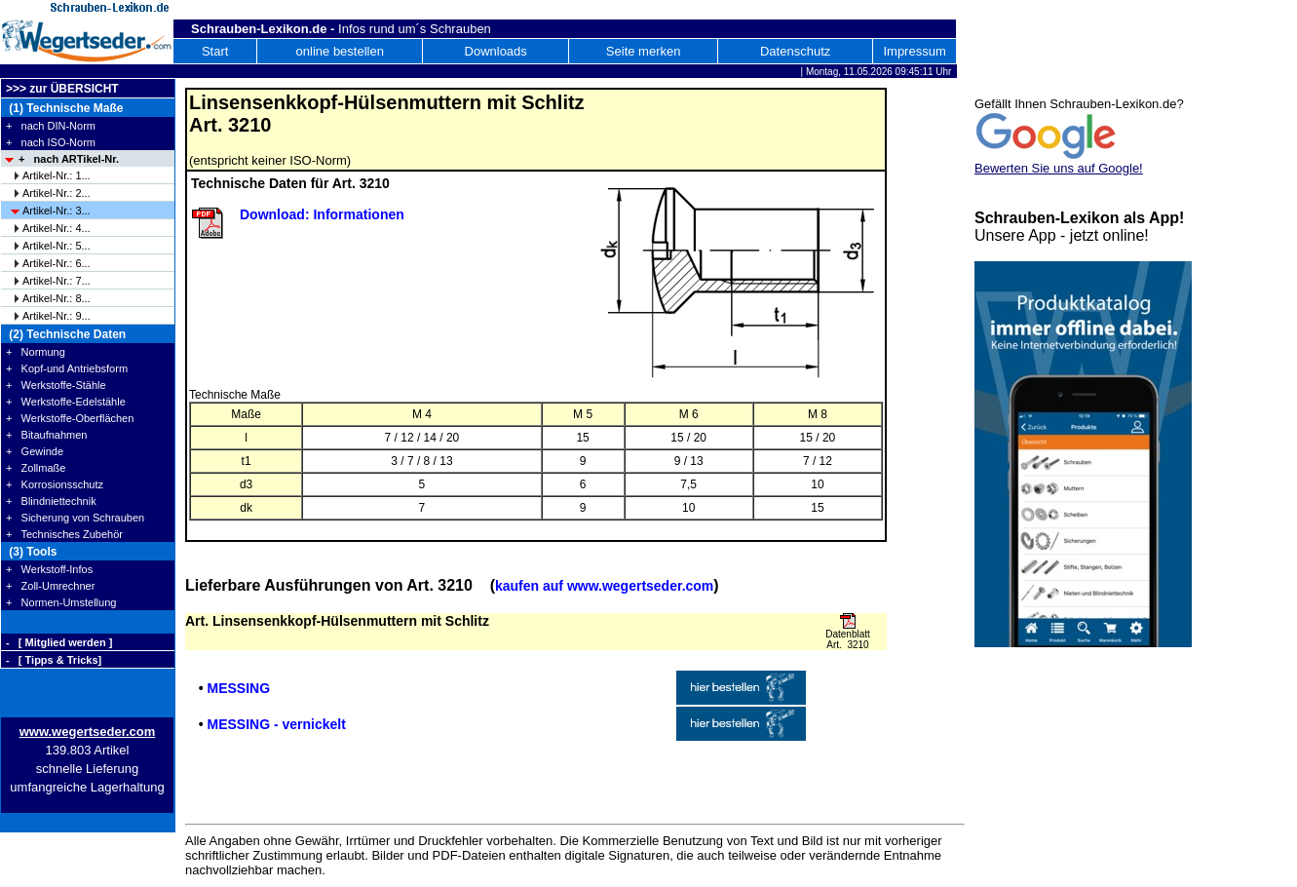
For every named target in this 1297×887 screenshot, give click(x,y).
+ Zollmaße (35, 468)
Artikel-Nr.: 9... (56, 316)
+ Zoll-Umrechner (50, 586)
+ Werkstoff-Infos (49, 569)
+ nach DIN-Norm (50, 126)
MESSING (238, 688)
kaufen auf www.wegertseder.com (604, 586)
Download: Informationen (322, 214)
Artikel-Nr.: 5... (56, 245)
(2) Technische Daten (66, 334)
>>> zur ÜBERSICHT (62, 89)
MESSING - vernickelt (276, 724)
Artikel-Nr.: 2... (56, 193)
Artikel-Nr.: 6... (56, 263)
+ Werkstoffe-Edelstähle (66, 401)
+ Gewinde (34, 451)
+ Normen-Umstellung (61, 602)
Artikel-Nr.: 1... (56, 175)
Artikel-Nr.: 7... (56, 281)
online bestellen (340, 51)
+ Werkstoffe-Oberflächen (70, 418)
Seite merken (643, 51)
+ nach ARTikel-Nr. (69, 159)
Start (215, 51)
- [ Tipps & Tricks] (53, 660)
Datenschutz (795, 51)
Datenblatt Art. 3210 (847, 639)
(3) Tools (31, 552)
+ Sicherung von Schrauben (75, 517)
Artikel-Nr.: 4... (56, 228)
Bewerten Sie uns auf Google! (1058, 168)
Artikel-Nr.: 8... (56, 298)
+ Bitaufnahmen (46, 435)
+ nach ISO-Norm (50, 142)
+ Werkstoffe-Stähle (56, 385)
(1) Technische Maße (64, 108)
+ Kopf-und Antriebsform (67, 368)
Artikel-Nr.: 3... (56, 210)
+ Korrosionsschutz (54, 484)
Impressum (914, 51)
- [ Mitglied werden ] (59, 642)
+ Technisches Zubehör (64, 534)
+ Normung (35, 352)
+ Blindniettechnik (51, 501)
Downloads (496, 51)
